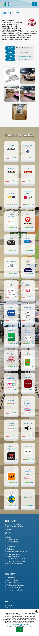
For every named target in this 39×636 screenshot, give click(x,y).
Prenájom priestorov (14, 554)
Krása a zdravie (12, 580)
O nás (9, 537)
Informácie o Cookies (14, 564)
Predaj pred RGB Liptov (15, 556)
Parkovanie (11, 549)
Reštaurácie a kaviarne (15, 585)
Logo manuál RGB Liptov (16, 559)
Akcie (9, 607)
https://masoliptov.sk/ (24, 59)
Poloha (9, 544)
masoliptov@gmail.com (24, 56)
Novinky (10, 605)
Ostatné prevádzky (14, 587)
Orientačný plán (12, 539)
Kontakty (10, 529)
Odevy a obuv (12, 578)
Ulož (19, 630)
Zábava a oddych (13, 583)
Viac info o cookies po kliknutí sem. (22, 623)
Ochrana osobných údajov (16, 561)
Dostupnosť (11, 547)
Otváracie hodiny (13, 542)
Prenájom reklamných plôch (17, 551)
